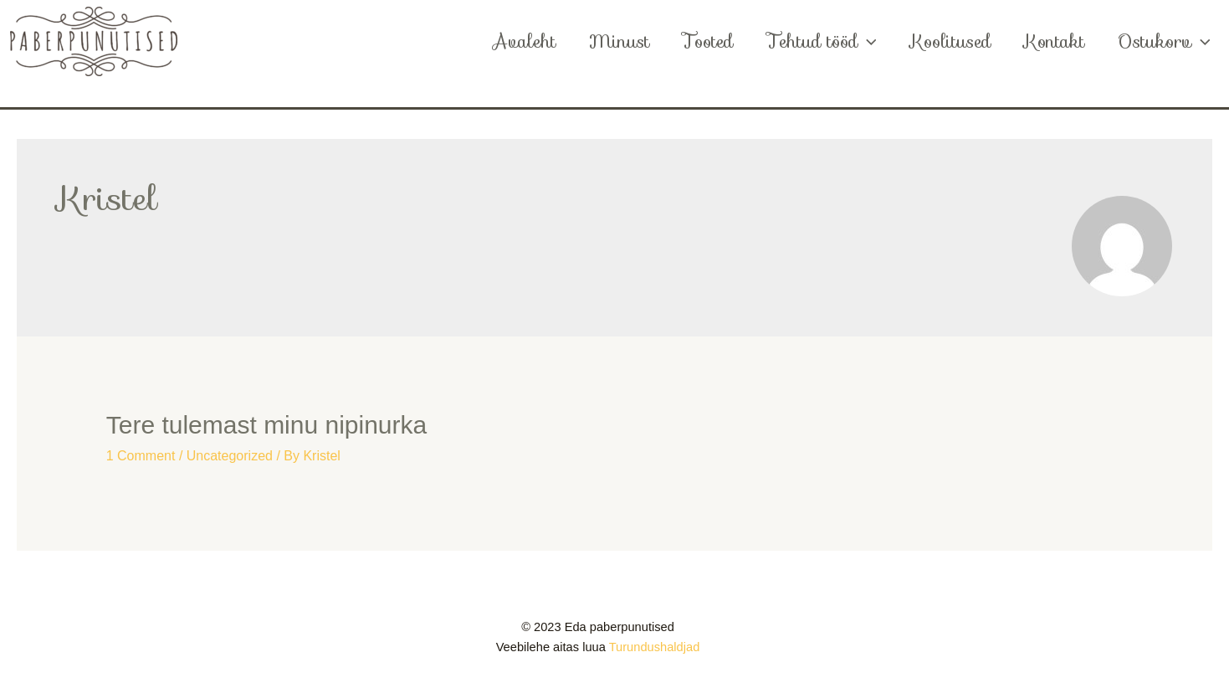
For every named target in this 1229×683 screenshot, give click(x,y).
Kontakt (1052, 41)
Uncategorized (230, 456)
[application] (862, 41)
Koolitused (946, 41)
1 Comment (141, 456)
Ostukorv (1163, 41)
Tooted (702, 41)
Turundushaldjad (654, 647)
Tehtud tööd (817, 41)
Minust (611, 41)
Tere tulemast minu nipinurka (267, 425)
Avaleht (515, 41)
